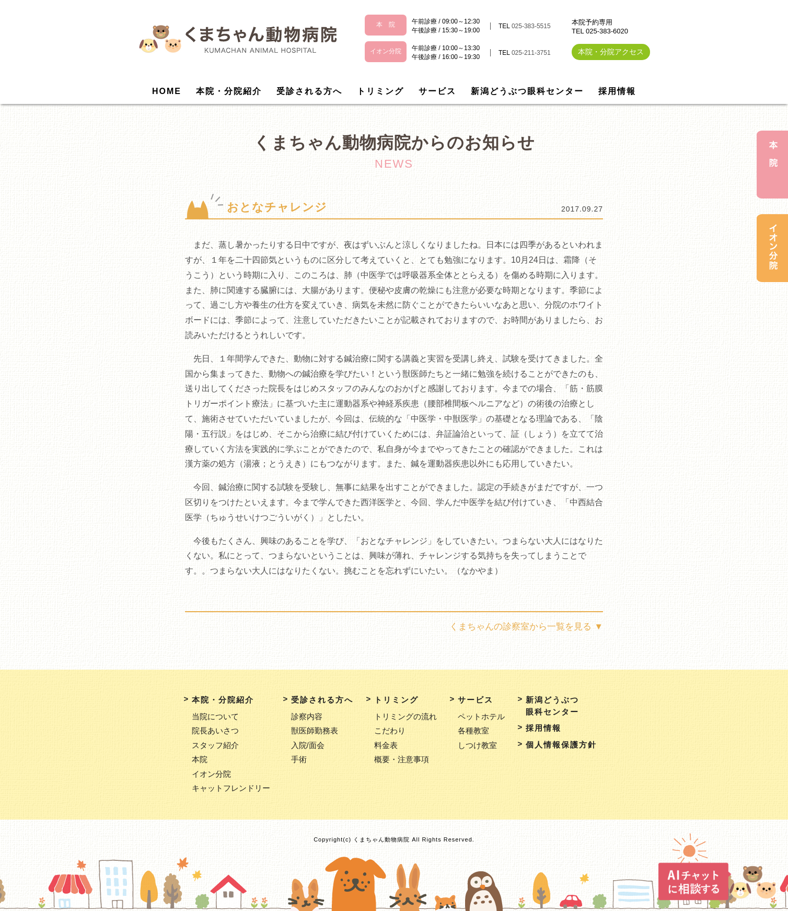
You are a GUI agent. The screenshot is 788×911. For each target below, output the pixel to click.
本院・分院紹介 (229, 91)
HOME (166, 91)
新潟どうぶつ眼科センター (527, 91)
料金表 (386, 745)
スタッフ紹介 (215, 745)
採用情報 (617, 91)
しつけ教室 (477, 745)
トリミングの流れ (405, 716)
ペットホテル (481, 716)
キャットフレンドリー (231, 788)
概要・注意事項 (401, 759)
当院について (215, 716)
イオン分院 (211, 773)
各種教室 (473, 730)
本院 (199, 759)
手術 (299, 759)
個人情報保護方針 (561, 744)
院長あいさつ (215, 730)
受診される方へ (309, 91)
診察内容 (306, 716)
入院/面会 (308, 745)
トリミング (380, 91)
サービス (437, 91)
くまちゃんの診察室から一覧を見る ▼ (526, 627)
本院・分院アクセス (611, 52)
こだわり (389, 730)
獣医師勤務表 (314, 730)
